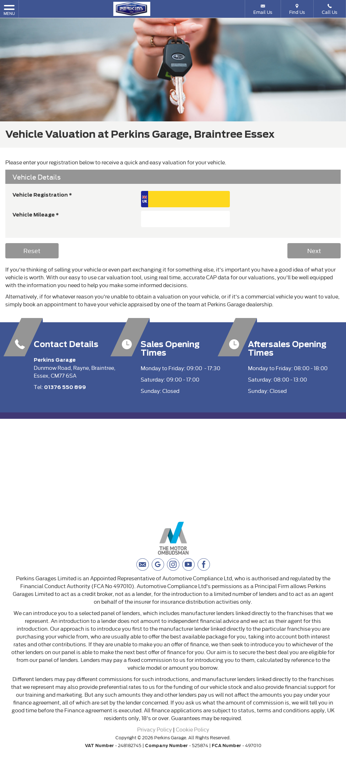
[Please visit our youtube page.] (188, 564)
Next (314, 250)
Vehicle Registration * (42, 195)
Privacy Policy (154, 729)
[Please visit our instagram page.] (173, 564)
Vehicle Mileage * (35, 215)
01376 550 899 (65, 387)
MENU (9, 10)
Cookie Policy (192, 729)
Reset (31, 250)
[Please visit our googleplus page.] (158, 564)
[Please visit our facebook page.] (204, 564)
